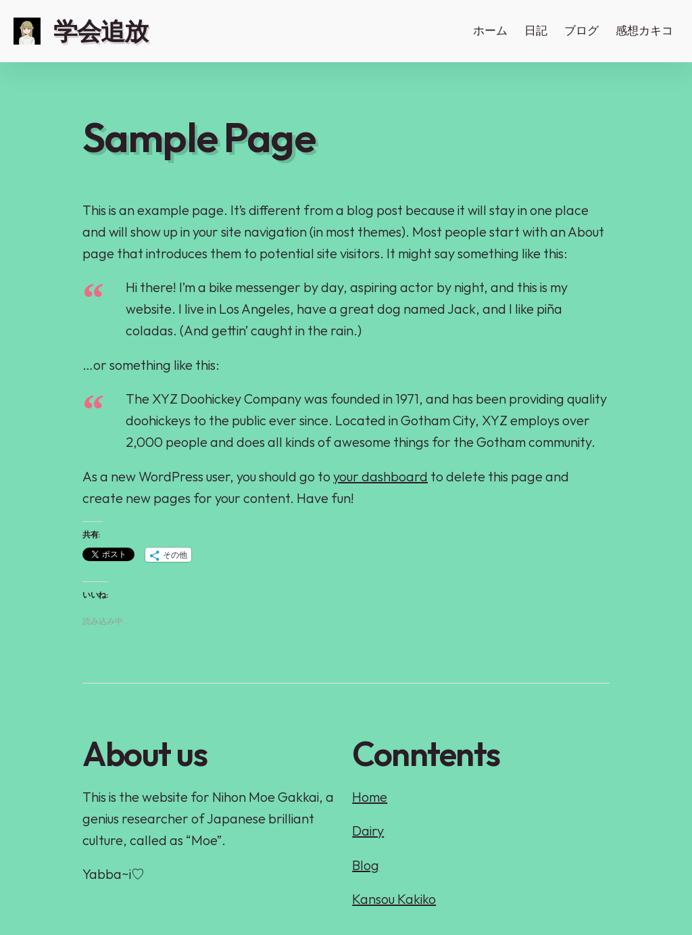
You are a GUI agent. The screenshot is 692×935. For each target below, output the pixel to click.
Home (369, 796)
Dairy (368, 830)
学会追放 (100, 31)
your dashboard (380, 476)
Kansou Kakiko (394, 898)
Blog (365, 865)
